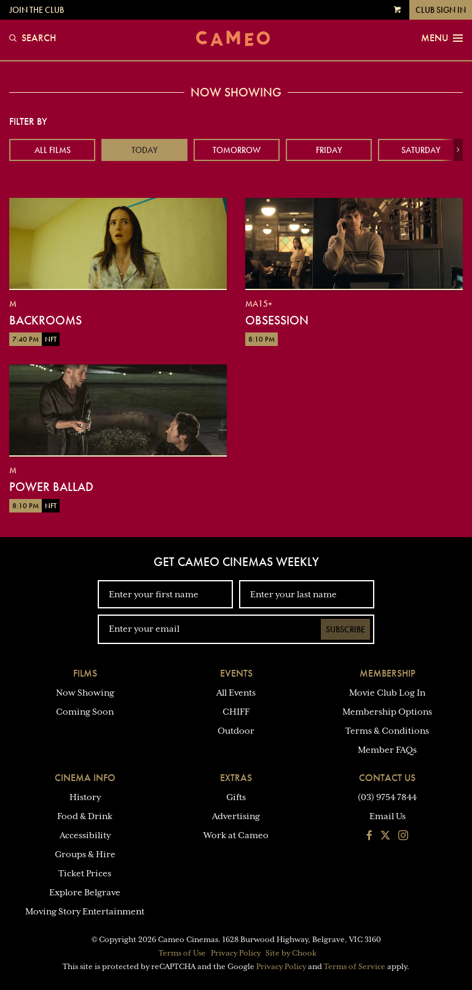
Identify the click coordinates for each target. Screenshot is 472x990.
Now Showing (85, 692)
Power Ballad (51, 487)
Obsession (277, 320)
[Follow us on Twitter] (385, 836)
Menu (442, 38)
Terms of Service (354, 966)
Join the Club (36, 9)
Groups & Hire (85, 854)
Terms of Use (182, 953)
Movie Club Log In (387, 692)
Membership (387, 673)
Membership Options (387, 712)
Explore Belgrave (84, 892)
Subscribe (345, 629)
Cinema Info (85, 777)
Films (85, 673)
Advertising (236, 816)
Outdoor (236, 731)
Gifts (236, 797)
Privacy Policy (236, 953)
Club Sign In (440, 9)
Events (236, 673)
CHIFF (236, 712)
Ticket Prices (84, 873)
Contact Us (387, 777)
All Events (236, 692)
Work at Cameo (236, 835)
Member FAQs (387, 750)
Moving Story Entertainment (84, 911)
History (85, 797)
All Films (52, 149)
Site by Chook (291, 953)
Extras (236, 777)
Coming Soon (85, 712)
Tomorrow (237, 149)
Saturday (421, 149)
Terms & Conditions (387, 731)
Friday (329, 149)
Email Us (387, 816)
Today (145, 149)
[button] (458, 150)
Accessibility (85, 835)
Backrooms (45, 320)
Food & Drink (84, 816)
